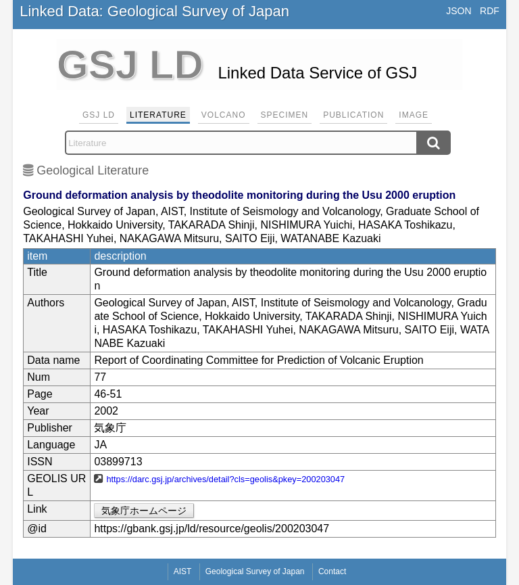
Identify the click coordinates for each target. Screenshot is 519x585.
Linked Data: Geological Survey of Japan (154, 11)
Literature (158, 115)
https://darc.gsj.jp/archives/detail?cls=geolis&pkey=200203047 (225, 479)
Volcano (223, 115)
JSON (458, 10)
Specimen (285, 115)
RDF (489, 10)
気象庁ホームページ (144, 510)
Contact (332, 571)
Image (413, 115)
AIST (183, 571)
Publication (353, 115)
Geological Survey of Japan (255, 571)
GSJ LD (98, 115)
